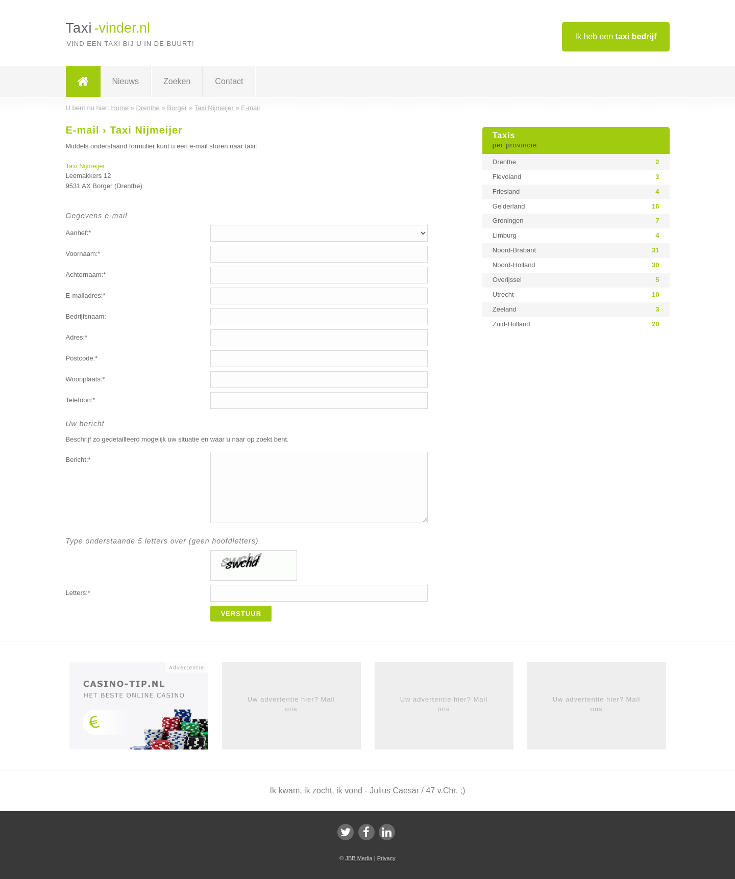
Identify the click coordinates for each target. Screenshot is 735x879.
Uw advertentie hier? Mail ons (291, 703)
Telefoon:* (80, 400)
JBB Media (358, 858)
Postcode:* (82, 358)
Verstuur (241, 613)
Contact (229, 81)
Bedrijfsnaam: (86, 316)
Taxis (576, 140)
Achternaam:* (86, 274)
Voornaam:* (83, 253)
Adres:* (77, 337)
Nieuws (125, 81)
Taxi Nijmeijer (85, 166)
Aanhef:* (78, 233)
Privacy (386, 858)
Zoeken (176, 81)
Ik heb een (615, 36)
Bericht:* (78, 459)
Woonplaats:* (85, 379)
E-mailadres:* (86, 295)
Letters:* (78, 593)
